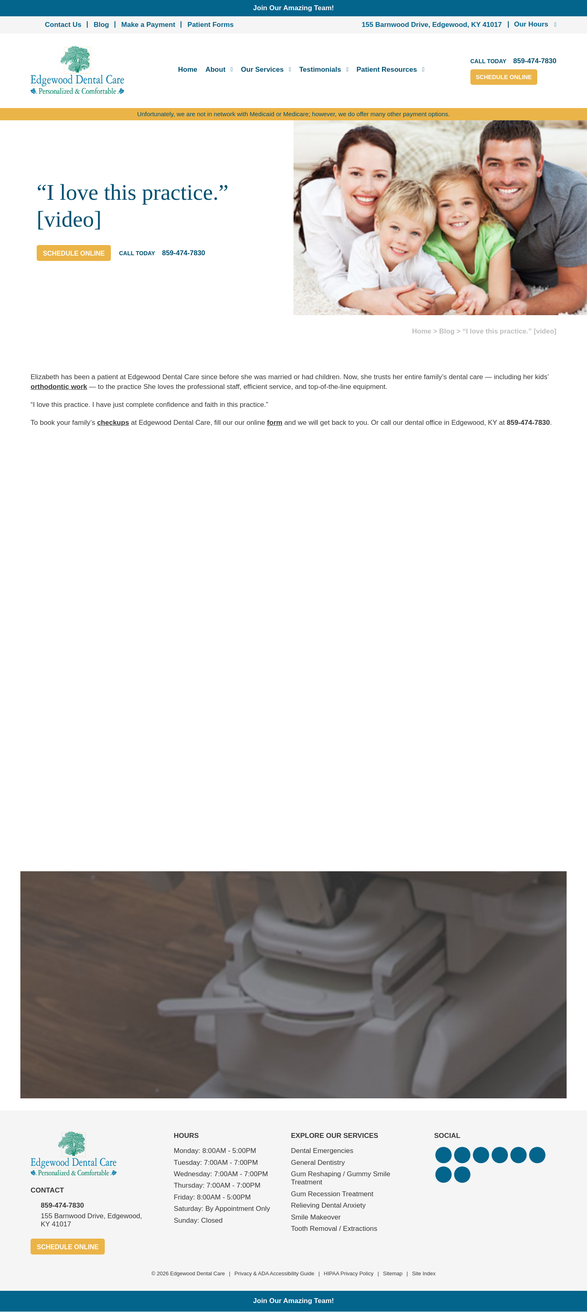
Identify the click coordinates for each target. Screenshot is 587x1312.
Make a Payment (148, 25)
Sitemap (393, 1274)
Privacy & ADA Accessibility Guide (274, 1274)
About (215, 69)
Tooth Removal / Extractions (334, 1228)
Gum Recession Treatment (332, 1194)
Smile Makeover (316, 1217)
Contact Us (63, 25)
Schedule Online (510, 77)
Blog (101, 25)
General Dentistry (318, 1162)
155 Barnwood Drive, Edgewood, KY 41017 (432, 25)
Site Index (424, 1274)
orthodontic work (59, 387)
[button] (443, 1155)
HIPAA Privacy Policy (348, 1274)
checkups (113, 422)
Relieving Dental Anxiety (328, 1205)
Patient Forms (211, 25)
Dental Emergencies (322, 1151)
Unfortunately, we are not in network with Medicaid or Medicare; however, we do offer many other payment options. (294, 114)
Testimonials (320, 69)
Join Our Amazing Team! (293, 8)
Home (187, 69)
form (274, 422)
